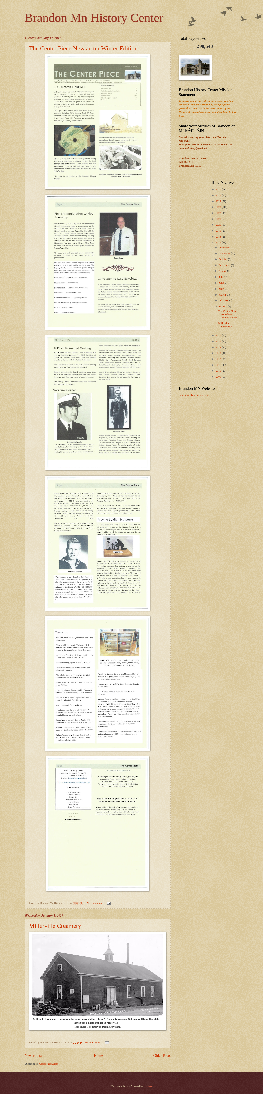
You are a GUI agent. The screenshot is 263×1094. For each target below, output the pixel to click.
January (223, 306)
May (221, 288)
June (221, 282)
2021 (219, 219)
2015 (219, 341)
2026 (219, 189)
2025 (219, 195)
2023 (219, 207)
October (223, 259)
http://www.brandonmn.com (194, 395)
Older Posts (162, 1055)
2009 (219, 376)
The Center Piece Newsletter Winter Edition (83, 48)
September (225, 265)
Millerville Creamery (55, 925)
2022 (219, 213)
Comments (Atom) (49, 1063)
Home (98, 1055)
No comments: (95, 903)
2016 (219, 335)
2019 (219, 230)
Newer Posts (34, 1055)
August (223, 271)
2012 (219, 359)
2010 (219, 370)
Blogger (148, 1086)
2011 (219, 365)
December (224, 247)
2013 (219, 353)
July (221, 277)
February (224, 300)
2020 (219, 224)
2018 (219, 236)
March (222, 294)
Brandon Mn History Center (94, 17)
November (225, 253)
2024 (219, 201)
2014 (219, 347)
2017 (219, 242)
